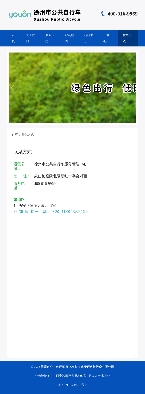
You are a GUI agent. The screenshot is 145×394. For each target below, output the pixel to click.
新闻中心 (88, 38)
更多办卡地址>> (99, 375)
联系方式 (127, 38)
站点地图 (69, 38)
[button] (12, 88)
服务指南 (49, 38)
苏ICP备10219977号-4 (72, 384)
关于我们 (30, 38)
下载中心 (108, 38)
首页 (13, 38)
